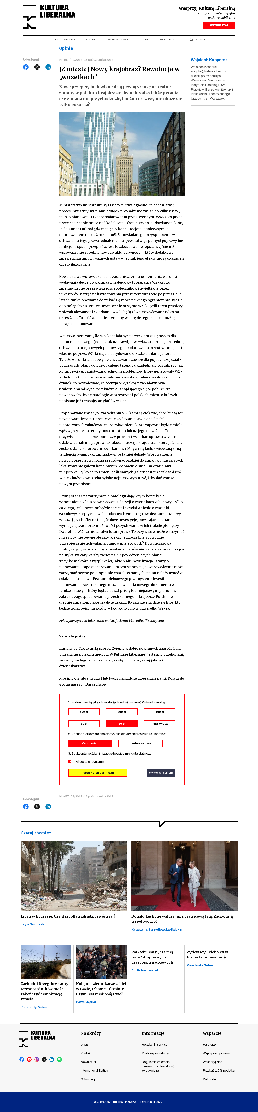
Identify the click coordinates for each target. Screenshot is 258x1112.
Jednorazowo (140, 743)
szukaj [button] (200, 39)
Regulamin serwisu (154, 1044)
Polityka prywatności (156, 1053)
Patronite (209, 1079)
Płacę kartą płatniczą (97, 772)
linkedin (51, 1059)
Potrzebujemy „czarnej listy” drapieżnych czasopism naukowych (152, 957)
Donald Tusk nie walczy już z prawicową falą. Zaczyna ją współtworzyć (182, 919)
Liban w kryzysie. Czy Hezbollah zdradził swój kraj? (68, 916)
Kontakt (86, 1053)
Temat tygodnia (64, 39)
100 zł (159, 711)
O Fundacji (88, 1079)
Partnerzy (210, 1044)
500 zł (84, 711)
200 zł (122, 711)
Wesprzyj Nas (212, 1062)
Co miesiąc (90, 743)
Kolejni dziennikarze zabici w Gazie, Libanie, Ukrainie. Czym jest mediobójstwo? (101, 989)
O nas (84, 1044)
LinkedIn (48, 67)
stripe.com (161, 773)
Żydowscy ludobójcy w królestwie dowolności (208, 954)
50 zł (84, 723)
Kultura (91, 39)
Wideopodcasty (119, 39)
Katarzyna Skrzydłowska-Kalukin (156, 929)
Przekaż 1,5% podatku (219, 1070)
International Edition (94, 1070)
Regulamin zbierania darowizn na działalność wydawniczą (158, 1066)
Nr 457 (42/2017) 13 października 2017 (86, 59)
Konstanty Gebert (35, 1007)
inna (160, 723)
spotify (59, 1059)
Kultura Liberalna (49, 17)
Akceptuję (90, 761)
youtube (29, 1059)
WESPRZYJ (219, 25)
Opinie (145, 39)
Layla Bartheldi (32, 924)
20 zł (121, 723)
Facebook (26, 67)
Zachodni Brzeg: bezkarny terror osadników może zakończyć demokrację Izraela (44, 991)
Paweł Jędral (86, 1002)
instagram (36, 1059)
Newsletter (88, 1062)
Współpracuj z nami (216, 1053)
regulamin (97, 761)
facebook (22, 1059)
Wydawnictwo (169, 39)
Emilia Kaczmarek (145, 970)
